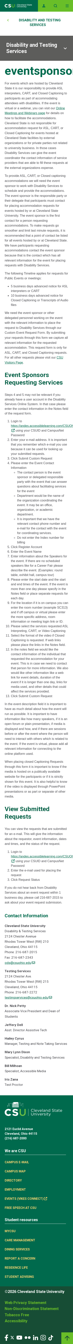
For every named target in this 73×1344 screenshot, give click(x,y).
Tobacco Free (17, 1315)
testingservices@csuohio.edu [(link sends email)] (28, 997)
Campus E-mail (17, 1162)
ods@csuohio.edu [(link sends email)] (20, 963)
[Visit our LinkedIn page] (35, 1337)
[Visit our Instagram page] (43, 1337)
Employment (15, 1189)
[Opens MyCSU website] (44, 6)
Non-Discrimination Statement (32, 1308)
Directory (13, 1180)
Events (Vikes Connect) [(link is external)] (26, 1199)
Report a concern (20, 1258)
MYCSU (10, 1231)
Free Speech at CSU (20, 1208)
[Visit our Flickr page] (28, 1337)
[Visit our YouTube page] (19, 1337)
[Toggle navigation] (67, 6)
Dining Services (17, 1249)
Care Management (20, 1240)
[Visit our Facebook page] (6, 1337)
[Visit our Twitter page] (12, 1337)
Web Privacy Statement (25, 1302)
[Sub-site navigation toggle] (36, 48)
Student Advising (19, 1277)
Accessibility (16, 1321)
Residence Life (16, 1267)
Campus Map (15, 1171)
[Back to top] (67, 1338)
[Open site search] (55, 6)
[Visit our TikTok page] (50, 1337)
